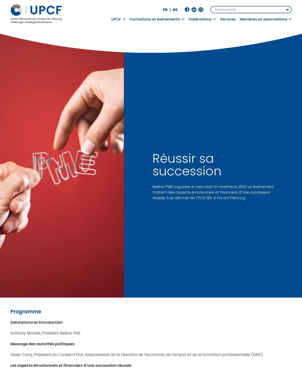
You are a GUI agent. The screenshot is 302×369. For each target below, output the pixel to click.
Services (228, 19)
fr (165, 9)
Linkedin (194, 9)
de (175, 9)
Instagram (200, 9)
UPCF (118, 19)
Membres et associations (266, 19)
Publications (202, 19)
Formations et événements (157, 19)
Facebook (187, 9)
